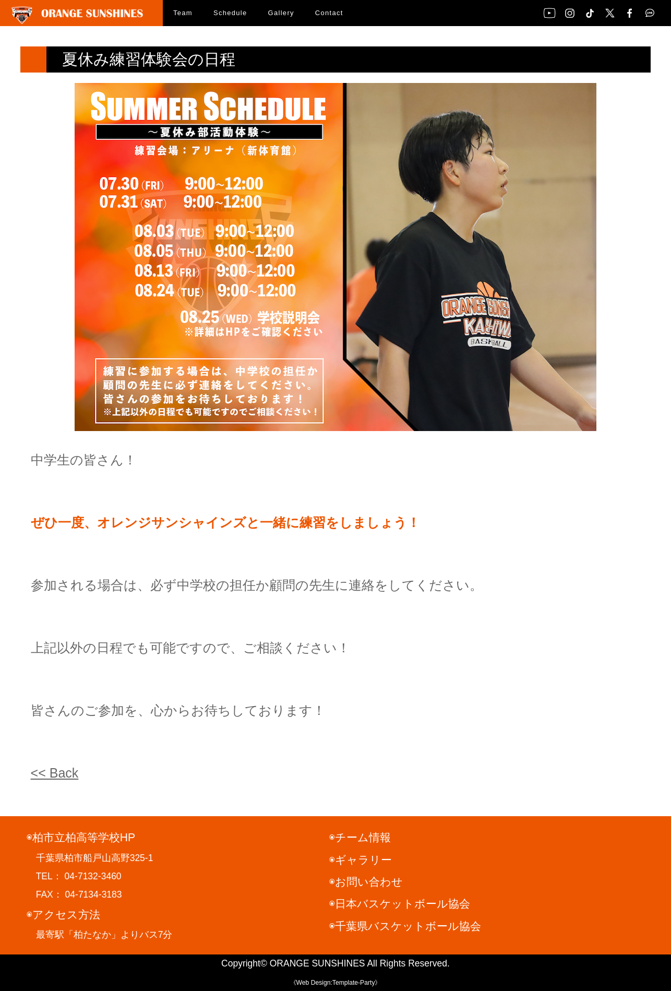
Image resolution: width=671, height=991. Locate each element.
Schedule (230, 13)
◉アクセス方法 (63, 915)
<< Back (55, 773)
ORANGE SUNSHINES (317, 963)
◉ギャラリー (360, 860)
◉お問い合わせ (366, 882)
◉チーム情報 (360, 837)
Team (183, 13)
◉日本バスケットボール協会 (399, 904)
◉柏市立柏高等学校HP (81, 837)
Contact (329, 13)
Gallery (281, 13)
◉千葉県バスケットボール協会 (405, 926)
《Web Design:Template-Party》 (335, 982)
